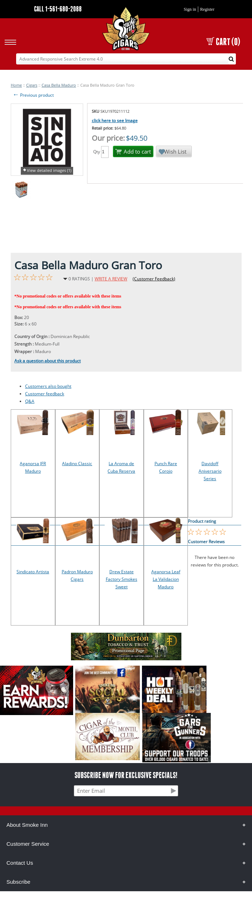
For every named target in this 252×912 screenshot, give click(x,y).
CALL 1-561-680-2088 (58, 9)
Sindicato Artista (32, 572)
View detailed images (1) (49, 170)
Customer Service (27, 844)
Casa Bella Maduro (59, 85)
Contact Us (19, 863)
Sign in (190, 9)
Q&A (29, 401)
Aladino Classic (77, 463)
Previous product (33, 95)
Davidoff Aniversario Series (210, 471)
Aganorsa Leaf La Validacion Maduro (165, 579)
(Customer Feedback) (154, 279)
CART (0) (223, 42)
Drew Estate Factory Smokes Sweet (121, 579)
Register (207, 9)
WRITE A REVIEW (111, 279)
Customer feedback (44, 394)
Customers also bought (48, 386)
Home (16, 85)
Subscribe (18, 882)
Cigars (31, 85)
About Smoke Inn (27, 825)
